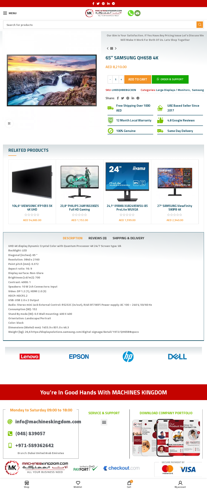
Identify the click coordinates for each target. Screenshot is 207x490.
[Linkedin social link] (108, 3)
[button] (170, 79)
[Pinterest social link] (103, 3)
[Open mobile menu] (10, 13)
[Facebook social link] (93, 3)
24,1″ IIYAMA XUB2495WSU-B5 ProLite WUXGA (127, 207)
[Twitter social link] (98, 3)
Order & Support (172, 79)
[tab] (72, 238)
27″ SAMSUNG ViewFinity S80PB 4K (174, 207)
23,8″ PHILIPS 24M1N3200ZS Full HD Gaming (79, 207)
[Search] (103, 24)
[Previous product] (108, 48)
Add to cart (137, 79)
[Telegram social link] (113, 3)
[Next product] (116, 48)
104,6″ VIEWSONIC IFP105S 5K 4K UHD (32, 207)
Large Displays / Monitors (173, 90)
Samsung (198, 90)
